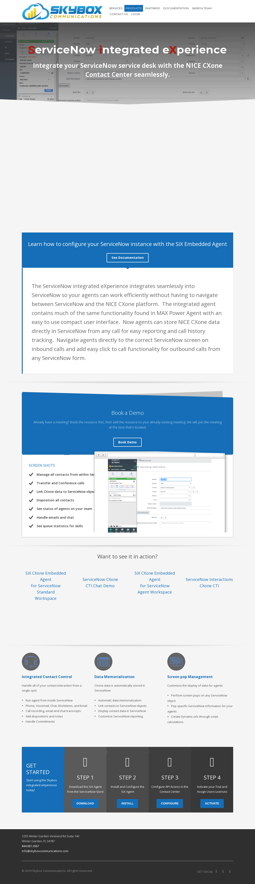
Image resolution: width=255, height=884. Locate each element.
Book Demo (127, 440)
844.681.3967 (30, 844)
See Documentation (128, 257)
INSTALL (127, 801)
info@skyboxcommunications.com (45, 849)
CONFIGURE (170, 801)
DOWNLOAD (85, 801)
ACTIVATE (212, 801)
